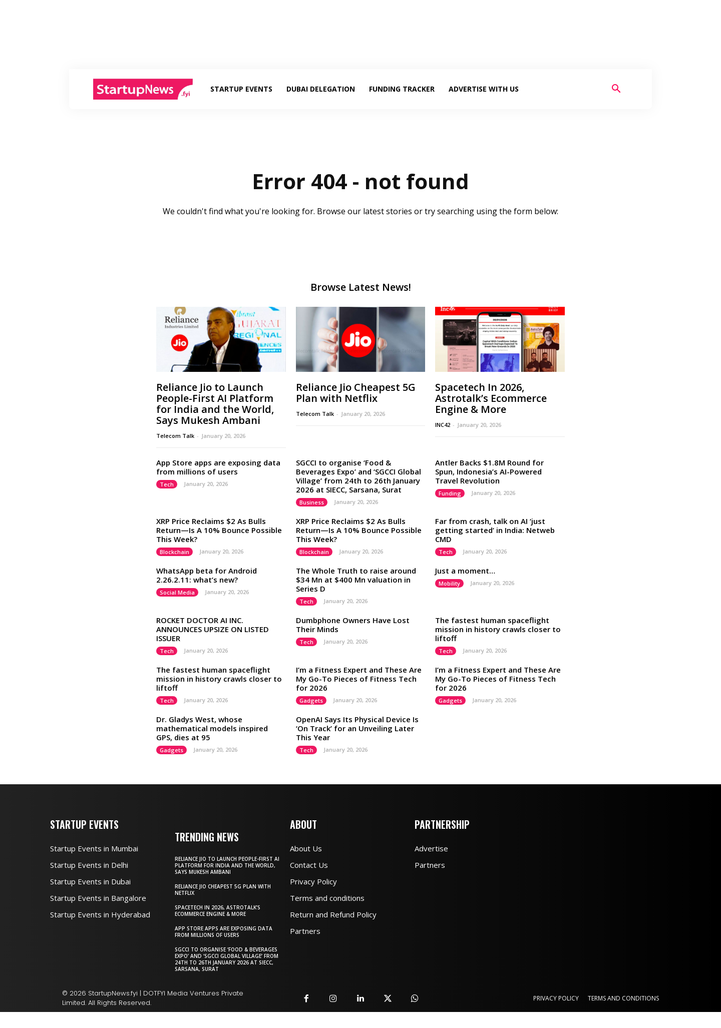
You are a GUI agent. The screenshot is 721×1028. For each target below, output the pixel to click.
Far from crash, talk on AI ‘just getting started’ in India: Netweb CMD (495, 546)
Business (311, 518)
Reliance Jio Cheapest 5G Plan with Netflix (356, 408)
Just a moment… (465, 587)
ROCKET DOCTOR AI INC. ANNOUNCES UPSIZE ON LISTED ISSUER (212, 645)
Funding (450, 509)
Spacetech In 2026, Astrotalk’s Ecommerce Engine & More (491, 414)
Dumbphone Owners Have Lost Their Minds (353, 640)
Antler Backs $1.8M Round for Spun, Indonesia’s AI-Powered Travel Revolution (489, 487)
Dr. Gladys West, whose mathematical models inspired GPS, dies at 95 (212, 744)
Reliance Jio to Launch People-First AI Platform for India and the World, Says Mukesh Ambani (215, 419)
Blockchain (174, 568)
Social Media (177, 608)
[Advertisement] (360, 34)
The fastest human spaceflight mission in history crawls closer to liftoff (498, 645)
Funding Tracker (402, 89)
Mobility (449, 599)
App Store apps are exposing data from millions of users (218, 482)
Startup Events (241, 89)
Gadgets (311, 716)
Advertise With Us (484, 89)
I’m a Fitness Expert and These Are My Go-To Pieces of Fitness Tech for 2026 (359, 695)
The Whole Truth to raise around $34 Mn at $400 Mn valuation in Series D (356, 596)
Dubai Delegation (320, 89)
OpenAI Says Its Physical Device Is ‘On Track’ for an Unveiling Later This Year (357, 744)
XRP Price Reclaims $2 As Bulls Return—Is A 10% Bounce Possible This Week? (219, 546)
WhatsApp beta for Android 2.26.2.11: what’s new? (206, 591)
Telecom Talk (175, 451)
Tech (167, 500)
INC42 (442, 440)
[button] (616, 90)
